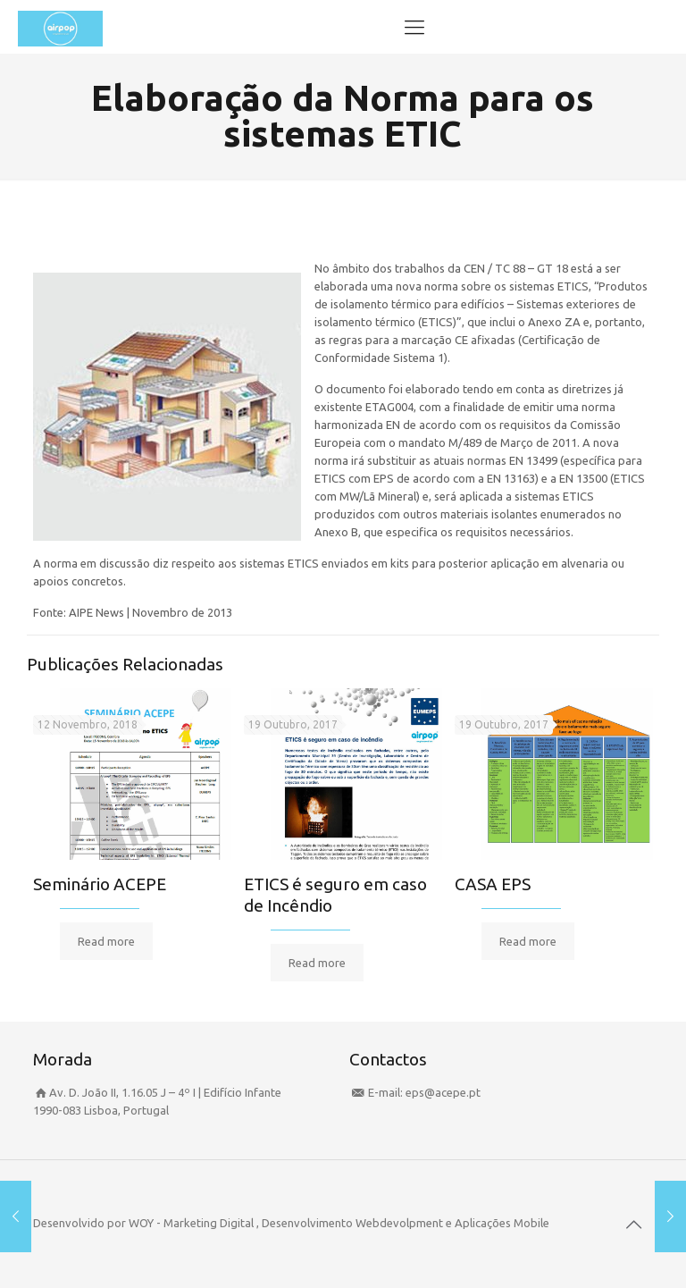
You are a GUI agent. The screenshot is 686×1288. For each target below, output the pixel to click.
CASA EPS (493, 884)
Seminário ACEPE (99, 884)
